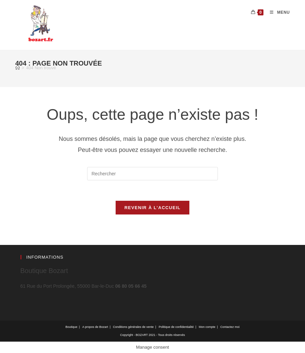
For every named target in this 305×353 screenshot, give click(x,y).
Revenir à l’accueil (152, 207)
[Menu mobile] (277, 12)
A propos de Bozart (95, 327)
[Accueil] (17, 67)
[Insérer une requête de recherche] (152, 173)
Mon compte (207, 327)
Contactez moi (230, 327)
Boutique (71, 327)
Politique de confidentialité (176, 327)
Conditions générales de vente (133, 327)
